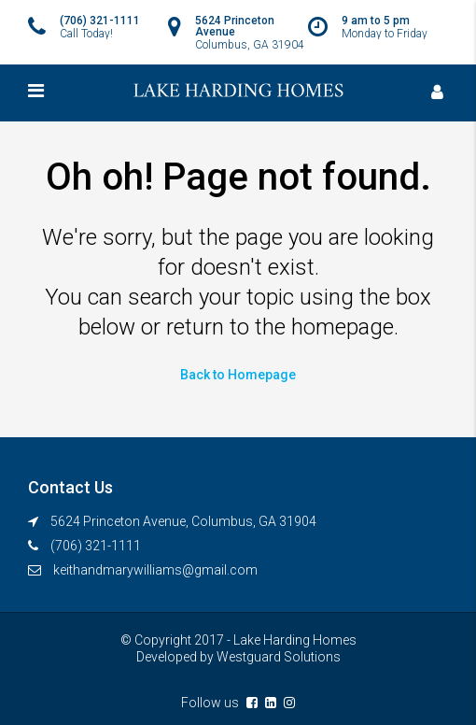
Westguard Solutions (279, 656)
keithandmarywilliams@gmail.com (155, 569)
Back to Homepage (238, 374)
